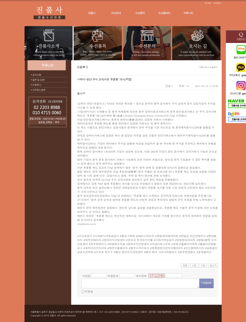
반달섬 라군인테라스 (193, 236)
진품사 (91, 12)
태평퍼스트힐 (117, 244)
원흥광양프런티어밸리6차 (167, 248)
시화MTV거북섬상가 (107, 236)
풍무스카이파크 (139, 248)
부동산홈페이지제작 (185, 244)
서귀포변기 (85, 236)
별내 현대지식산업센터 (129, 252)
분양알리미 (205, 252)
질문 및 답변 (38, 79)
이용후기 (36, 84)
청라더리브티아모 (96, 248)
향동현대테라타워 (167, 236)
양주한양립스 (187, 252)
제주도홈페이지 (118, 248)
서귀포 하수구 (104, 252)
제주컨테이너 (99, 244)
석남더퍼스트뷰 (161, 244)
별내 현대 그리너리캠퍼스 (161, 252)
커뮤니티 (188, 12)
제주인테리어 (93, 240)
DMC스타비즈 (145, 236)
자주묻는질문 (39, 89)
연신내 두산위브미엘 (140, 240)
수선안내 (116, 12)
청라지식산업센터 (114, 240)
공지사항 (36, 74)
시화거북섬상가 (164, 240)
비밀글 (89, 291)
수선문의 (140, 12)
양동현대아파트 (186, 240)
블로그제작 (128, 236)
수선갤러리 (164, 12)
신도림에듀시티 (194, 248)
